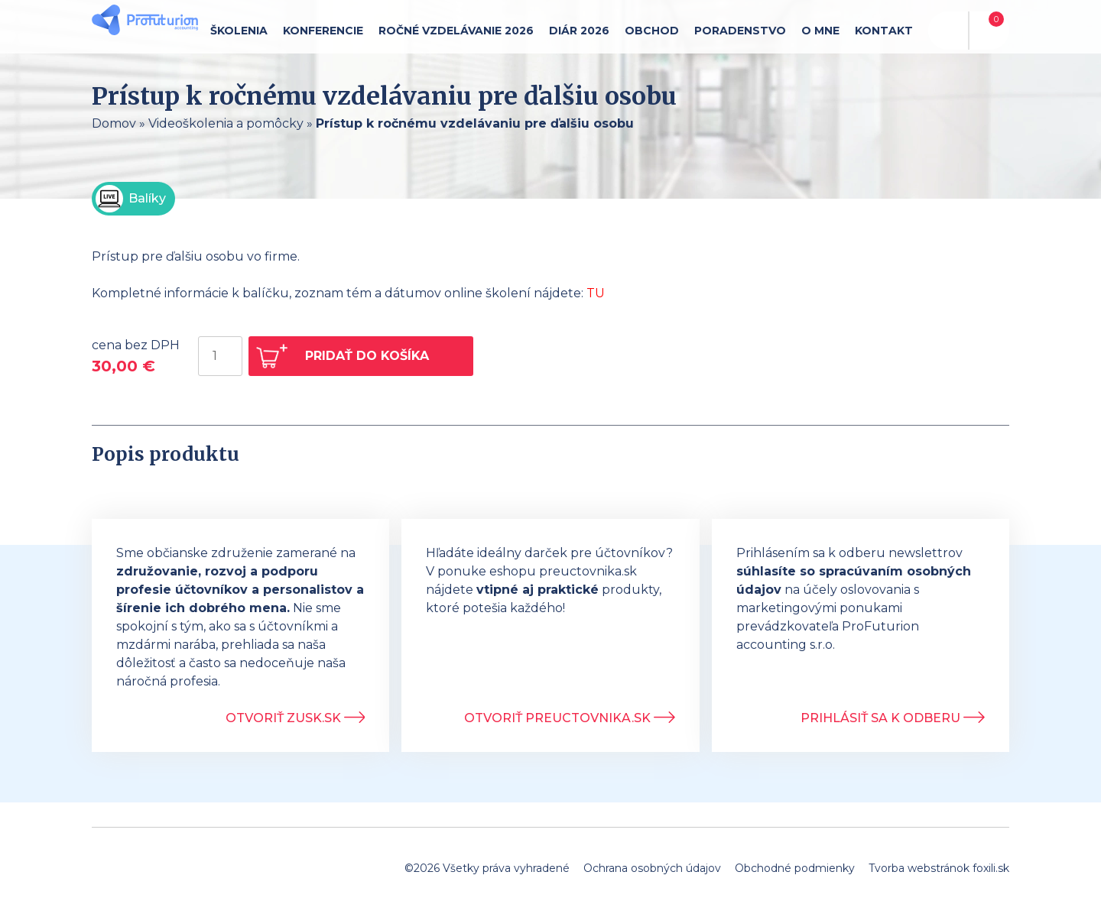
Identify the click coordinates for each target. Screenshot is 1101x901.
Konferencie (323, 30)
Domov (114, 123)
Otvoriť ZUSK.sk (295, 718)
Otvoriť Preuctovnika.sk (569, 718)
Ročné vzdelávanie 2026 (456, 30)
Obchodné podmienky (795, 868)
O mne (820, 30)
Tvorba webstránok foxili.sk (939, 868)
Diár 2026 (579, 30)
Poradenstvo (740, 30)
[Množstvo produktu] (220, 356)
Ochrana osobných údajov (652, 868)
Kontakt (884, 30)
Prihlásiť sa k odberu (893, 718)
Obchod (652, 30)
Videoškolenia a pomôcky (226, 123)
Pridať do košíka (367, 355)
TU (595, 293)
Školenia (239, 30)
